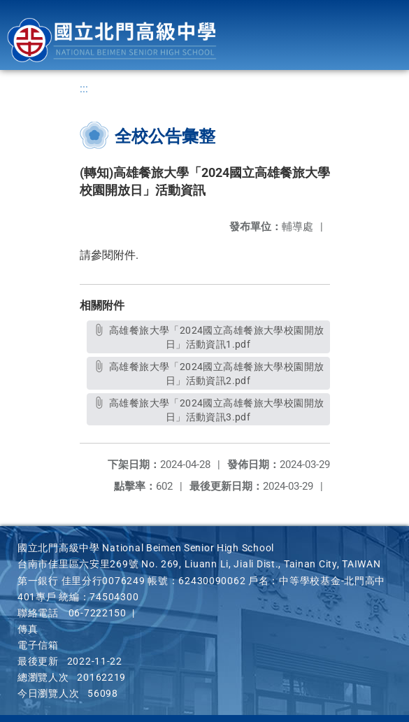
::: (84, 88)
